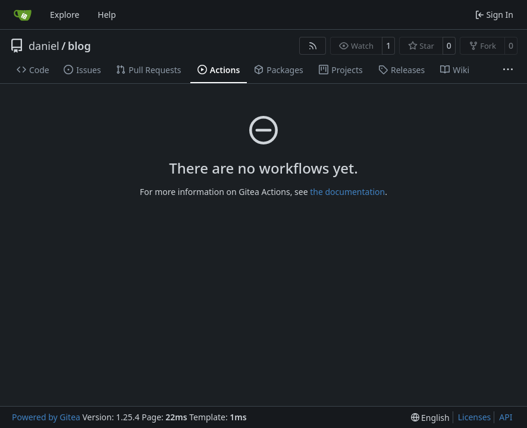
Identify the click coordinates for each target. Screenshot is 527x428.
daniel (44, 46)
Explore (64, 14)
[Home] (22, 15)
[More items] (507, 70)
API (505, 417)
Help (107, 14)
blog (79, 46)
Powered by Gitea (46, 417)
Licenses (474, 417)
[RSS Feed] (313, 46)
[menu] (430, 417)
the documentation (347, 191)
